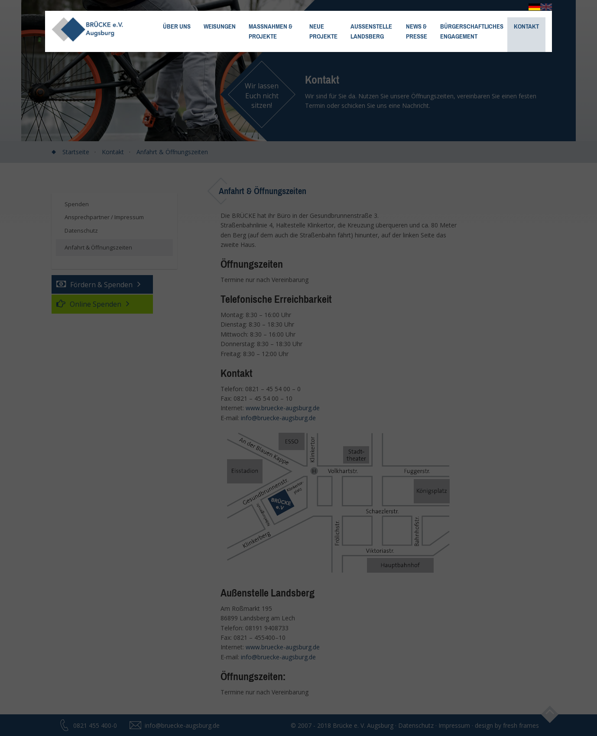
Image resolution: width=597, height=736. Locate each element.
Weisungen (220, 26)
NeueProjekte (323, 31)
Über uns (177, 26)
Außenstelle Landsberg (371, 31)
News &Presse (416, 31)
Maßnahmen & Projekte (270, 31)
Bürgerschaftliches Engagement (471, 31)
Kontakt (526, 26)
